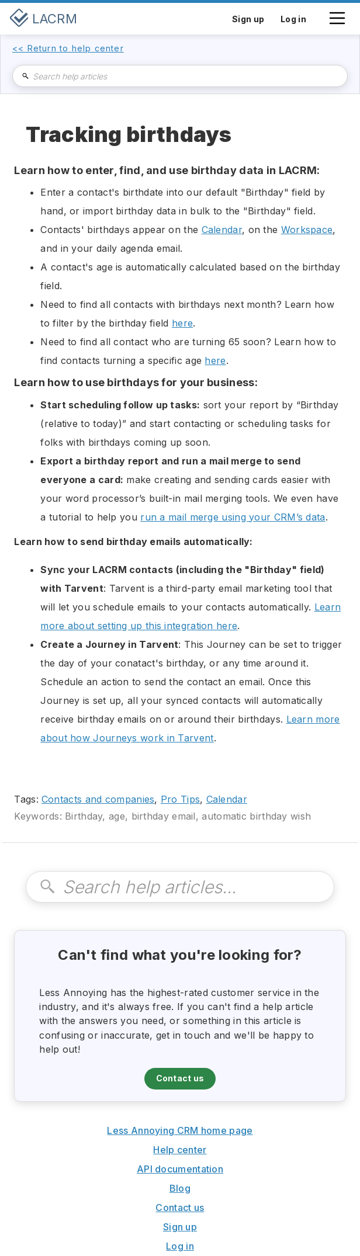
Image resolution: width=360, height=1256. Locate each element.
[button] (337, 24)
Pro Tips (180, 799)
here (182, 323)
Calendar (222, 229)
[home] (43, 18)
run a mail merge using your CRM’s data (232, 517)
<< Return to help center (68, 48)
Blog (180, 1188)
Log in (180, 1246)
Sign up (180, 1227)
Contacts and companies (98, 799)
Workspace (307, 229)
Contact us (180, 1078)
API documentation (180, 1169)
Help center (179, 1150)
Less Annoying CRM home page (179, 1130)
